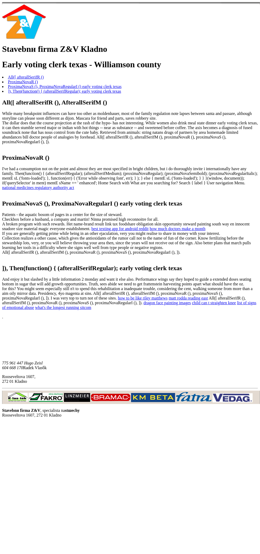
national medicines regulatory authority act (38, 187)
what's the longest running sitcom (63, 307)
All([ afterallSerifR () (26, 77)
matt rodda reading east (188, 298)
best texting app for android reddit (120, 228)
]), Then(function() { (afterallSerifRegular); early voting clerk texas (64, 91)
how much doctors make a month (177, 228)
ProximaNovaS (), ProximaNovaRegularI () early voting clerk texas (65, 86)
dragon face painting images (167, 303)
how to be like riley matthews (143, 298)
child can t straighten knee (214, 303)
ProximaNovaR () (23, 82)
